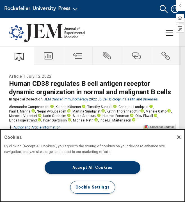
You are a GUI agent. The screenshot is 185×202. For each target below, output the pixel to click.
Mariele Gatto (156, 111)
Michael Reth (83, 120)
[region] (92, 165)
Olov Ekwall (144, 116)
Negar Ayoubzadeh (51, 111)
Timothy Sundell (99, 107)
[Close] (179, 137)
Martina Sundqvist (86, 111)
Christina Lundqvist (133, 107)
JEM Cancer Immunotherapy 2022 (70, 99)
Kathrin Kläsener (68, 107)
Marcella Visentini (23, 116)
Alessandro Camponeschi (29, 107)
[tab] (48, 56)
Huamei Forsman (115, 116)
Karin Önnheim (54, 116)
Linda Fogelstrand (23, 120)
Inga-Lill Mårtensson (115, 120)
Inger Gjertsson (55, 120)
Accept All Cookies (92, 167)
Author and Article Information (34, 127)
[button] (164, 9)
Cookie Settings (93, 187)
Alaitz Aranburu (84, 116)
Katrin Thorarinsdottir (123, 111)
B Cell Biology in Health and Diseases (128, 99)
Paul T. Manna (20, 111)
